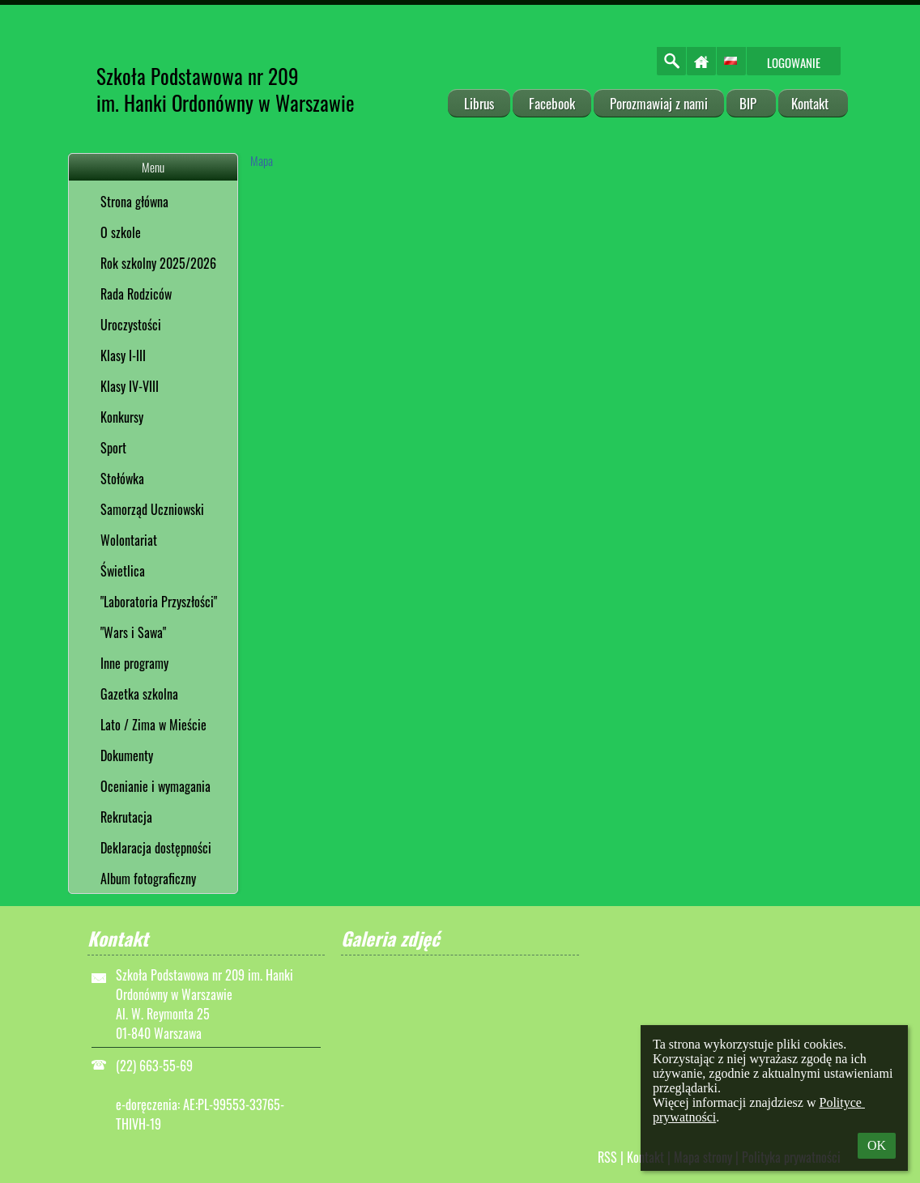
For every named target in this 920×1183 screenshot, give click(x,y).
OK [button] (876, 1145)
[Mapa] (549, 340)
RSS (607, 1157)
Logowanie (793, 62)
